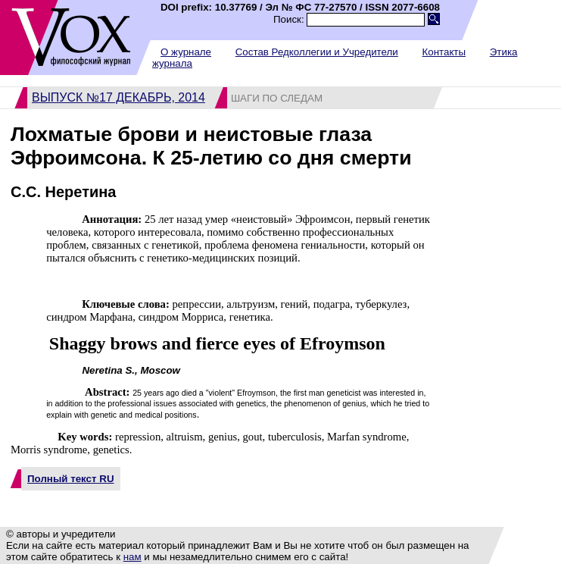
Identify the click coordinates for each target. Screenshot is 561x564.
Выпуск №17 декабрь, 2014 (118, 97)
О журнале (186, 52)
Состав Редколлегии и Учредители (316, 52)
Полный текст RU (70, 478)
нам (132, 556)
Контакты (444, 52)
